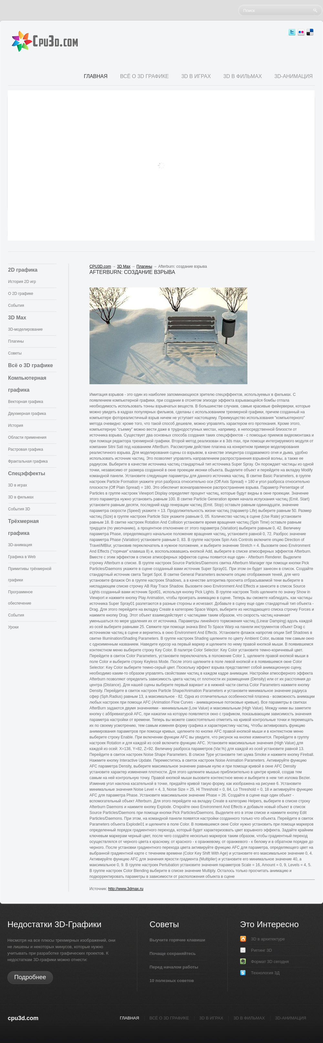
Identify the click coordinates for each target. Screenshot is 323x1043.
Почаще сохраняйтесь (173, 953)
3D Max (17, 317)
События (16, 305)
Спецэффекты (26, 473)
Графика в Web (22, 557)
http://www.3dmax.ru (125, 889)
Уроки (13, 627)
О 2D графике (20, 293)
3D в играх (17, 485)
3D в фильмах (21, 497)
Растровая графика (25, 449)
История (15, 425)
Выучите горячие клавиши (177, 940)
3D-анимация (20, 545)
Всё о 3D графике (30, 365)
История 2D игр (22, 281)
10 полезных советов (172, 980)
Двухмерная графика (27, 413)
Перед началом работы (174, 967)
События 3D (19, 509)
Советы (15, 353)
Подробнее (30, 977)
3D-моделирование (25, 329)
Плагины (16, 341)
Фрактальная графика (28, 461)
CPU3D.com (100, 266)
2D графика (22, 270)
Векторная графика (25, 401)
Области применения (27, 437)
